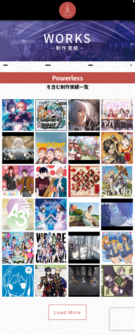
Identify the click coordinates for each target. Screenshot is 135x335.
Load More (67, 320)
